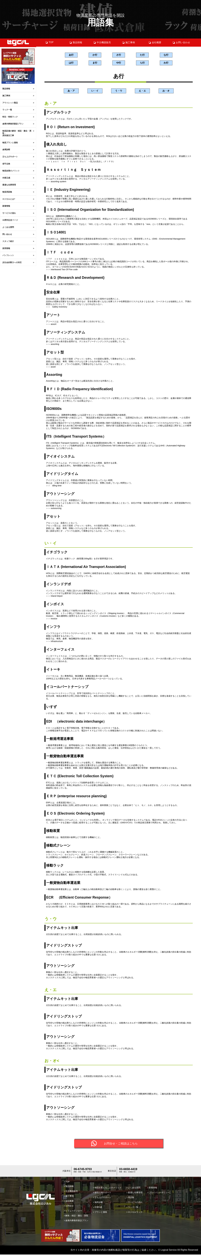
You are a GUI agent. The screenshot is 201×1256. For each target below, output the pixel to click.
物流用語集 (7, 192)
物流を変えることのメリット (107, 1189)
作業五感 (6, 178)
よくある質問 (8, 227)
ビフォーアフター (73, 1212)
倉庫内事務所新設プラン (13, 124)
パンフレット (8, 255)
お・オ (166, 91)
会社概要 (154, 42)
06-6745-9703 (82, 1171)
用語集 (130, 1199)
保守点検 (6, 164)
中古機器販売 (102, 42)
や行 (118, 63)
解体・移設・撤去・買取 (76, 1217)
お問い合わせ (181, 42)
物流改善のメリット (11, 171)
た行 (142, 55)
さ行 (118, 55)
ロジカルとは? (8, 199)
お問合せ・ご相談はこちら (121, 1145)
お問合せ (69, 1207)
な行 (166, 55)
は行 (71, 63)
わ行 (166, 63)
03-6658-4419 (128, 1171)
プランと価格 (100, 1213)
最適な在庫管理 (9, 185)
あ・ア (71, 91)
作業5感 (97, 1208)
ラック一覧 (7, 110)
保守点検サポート (102, 1194)
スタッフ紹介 (8, 241)
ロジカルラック (134, 1213)
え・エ (142, 91)
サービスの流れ (9, 213)
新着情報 (6, 206)
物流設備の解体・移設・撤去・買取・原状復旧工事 (16, 133)
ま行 (94, 63)
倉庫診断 (6, 149)
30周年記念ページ (10, 220)
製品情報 (6, 89)
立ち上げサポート (10, 157)
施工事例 (6, 96)
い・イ (94, 91)
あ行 (71, 55)
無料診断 (98, 1204)
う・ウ (118, 91)
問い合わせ (7, 234)
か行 (94, 55)
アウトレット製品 (10, 103)
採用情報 (6, 248)
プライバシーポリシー (158, 1194)
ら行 (142, 63)
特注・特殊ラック (10, 117)
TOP (49, 42)
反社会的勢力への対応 (12, 262)
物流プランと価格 (10, 142)
